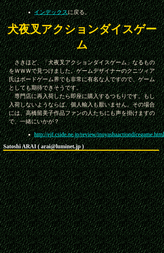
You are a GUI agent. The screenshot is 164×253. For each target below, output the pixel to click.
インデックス (51, 12)
